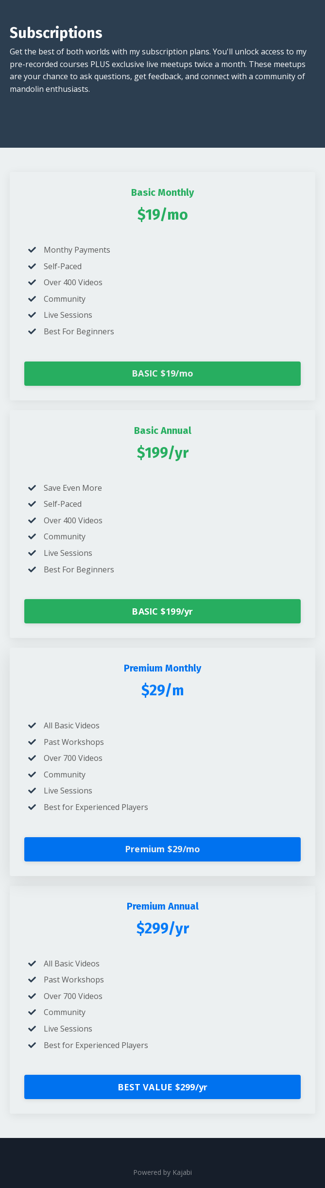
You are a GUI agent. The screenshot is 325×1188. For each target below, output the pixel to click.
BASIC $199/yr (162, 611)
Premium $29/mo (163, 849)
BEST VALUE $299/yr (163, 1087)
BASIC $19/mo (162, 373)
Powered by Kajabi (162, 1172)
